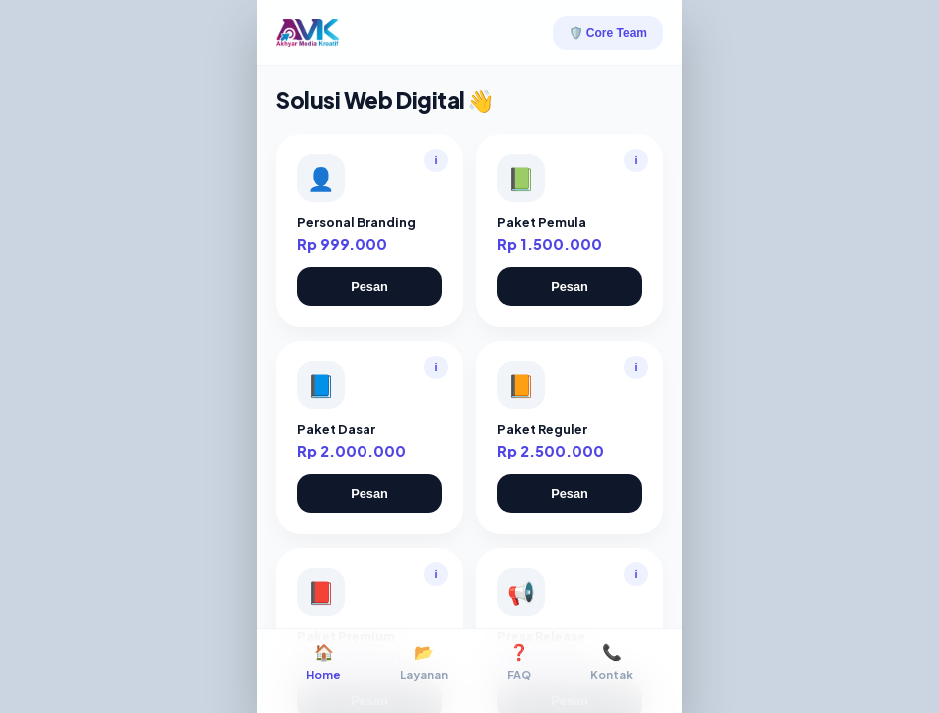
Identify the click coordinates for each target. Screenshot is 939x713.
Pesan (369, 286)
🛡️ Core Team (608, 33)
